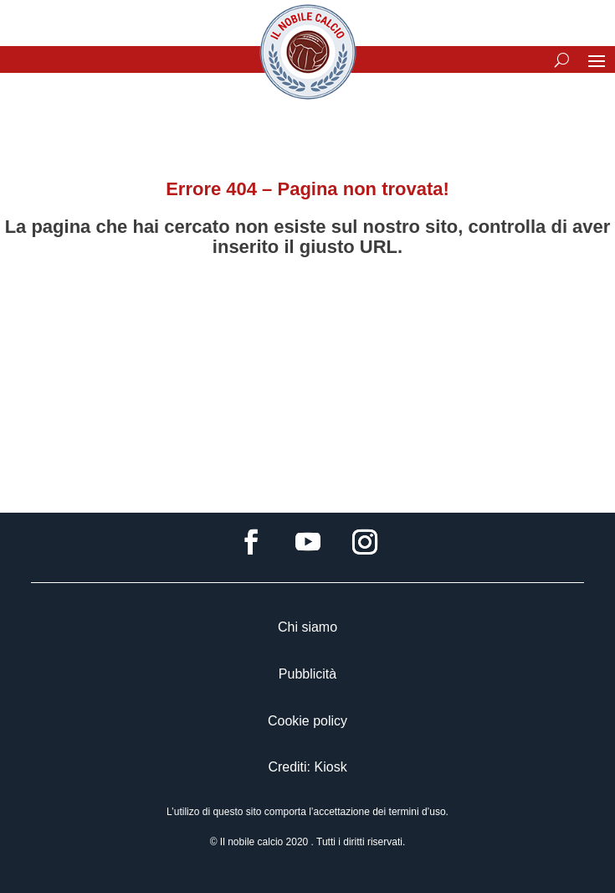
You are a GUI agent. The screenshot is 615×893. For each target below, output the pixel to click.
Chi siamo (307, 627)
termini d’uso (417, 812)
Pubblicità (307, 674)
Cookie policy (307, 721)
